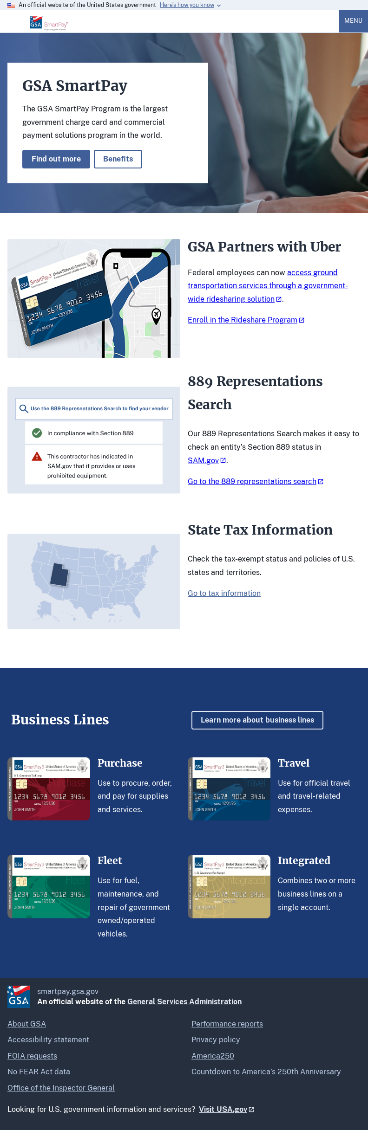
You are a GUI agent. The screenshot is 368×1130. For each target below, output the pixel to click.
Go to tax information (224, 593)
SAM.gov (203, 460)
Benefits (118, 159)
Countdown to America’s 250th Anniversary (266, 1071)
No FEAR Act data (38, 1071)
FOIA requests (32, 1056)
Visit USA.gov (223, 1109)
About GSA (26, 1024)
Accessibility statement (48, 1039)
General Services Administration (184, 1001)
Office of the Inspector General (61, 1088)
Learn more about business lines (257, 720)
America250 (212, 1056)
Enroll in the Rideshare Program (242, 320)
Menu (353, 20)
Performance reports (227, 1024)
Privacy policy (215, 1039)
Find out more (56, 159)
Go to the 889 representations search (252, 481)
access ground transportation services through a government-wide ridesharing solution (268, 286)
